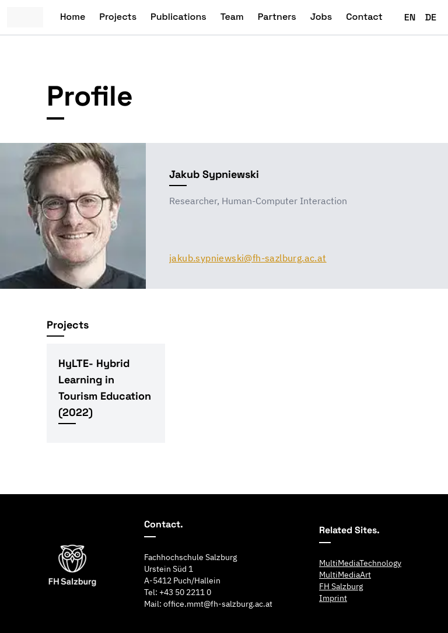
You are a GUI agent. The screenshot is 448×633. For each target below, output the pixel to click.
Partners (277, 17)
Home (72, 17)
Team (232, 17)
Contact (364, 17)
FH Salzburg (341, 586)
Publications (178, 17)
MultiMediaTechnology (360, 563)
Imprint (333, 598)
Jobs (321, 17)
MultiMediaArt (345, 574)
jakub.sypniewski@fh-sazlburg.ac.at (248, 258)
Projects (117, 17)
